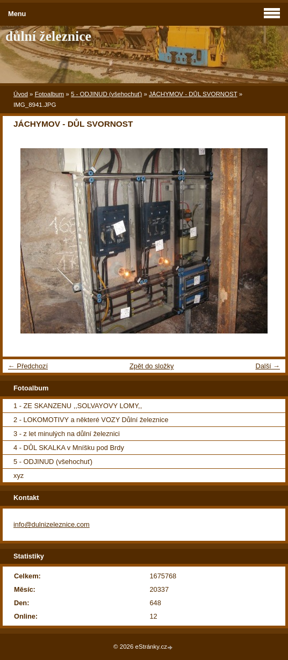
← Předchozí (28, 366)
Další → (267, 366)
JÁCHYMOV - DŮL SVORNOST (193, 94)
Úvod (20, 94)
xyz (18, 476)
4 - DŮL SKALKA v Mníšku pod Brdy (68, 448)
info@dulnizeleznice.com (51, 524)
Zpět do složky (151, 366)
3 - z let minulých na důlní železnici (66, 434)
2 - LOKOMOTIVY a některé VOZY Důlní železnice (90, 420)
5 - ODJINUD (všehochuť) (106, 94)
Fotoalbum (49, 94)
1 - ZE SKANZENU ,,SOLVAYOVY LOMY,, (77, 406)
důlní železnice (48, 36)
